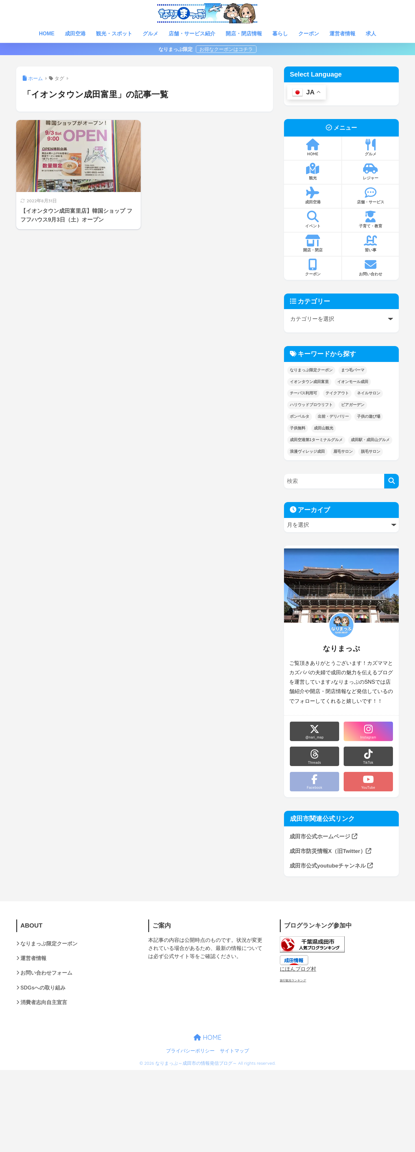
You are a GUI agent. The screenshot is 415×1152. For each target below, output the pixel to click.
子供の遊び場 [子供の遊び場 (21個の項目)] (368, 416)
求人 (371, 33)
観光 (312, 171)
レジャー (370, 171)
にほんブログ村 (298, 969)
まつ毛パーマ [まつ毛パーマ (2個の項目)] (352, 370)
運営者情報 (342, 33)
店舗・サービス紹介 (192, 33)
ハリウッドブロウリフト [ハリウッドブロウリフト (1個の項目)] (311, 404)
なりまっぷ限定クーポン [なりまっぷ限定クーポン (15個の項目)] (311, 370)
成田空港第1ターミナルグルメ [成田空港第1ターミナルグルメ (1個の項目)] (316, 440)
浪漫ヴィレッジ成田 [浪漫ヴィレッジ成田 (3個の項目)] (307, 451)
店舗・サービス (370, 195)
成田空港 (75, 33)
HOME (46, 33)
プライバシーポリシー (190, 1051)
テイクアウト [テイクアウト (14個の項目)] (337, 393)
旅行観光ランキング (293, 980)
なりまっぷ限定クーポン (48, 943)
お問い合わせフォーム (46, 973)
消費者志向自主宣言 (43, 1002)
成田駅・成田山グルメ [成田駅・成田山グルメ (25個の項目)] (370, 440)
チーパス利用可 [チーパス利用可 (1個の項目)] (303, 393)
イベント (312, 219)
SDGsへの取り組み (42, 987)
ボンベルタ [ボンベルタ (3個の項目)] (299, 416)
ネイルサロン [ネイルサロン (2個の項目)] (368, 393)
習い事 (370, 243)
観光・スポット (114, 33)
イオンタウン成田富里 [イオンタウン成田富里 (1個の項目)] (309, 381)
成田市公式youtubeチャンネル (331, 866)
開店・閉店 (312, 243)
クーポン (308, 33)
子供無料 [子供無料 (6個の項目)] (297, 428)
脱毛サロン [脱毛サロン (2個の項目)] (370, 451)
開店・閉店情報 (244, 33)
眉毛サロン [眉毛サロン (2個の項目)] (343, 451)
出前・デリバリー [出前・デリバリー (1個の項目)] (333, 416)
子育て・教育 (370, 219)
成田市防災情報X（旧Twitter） (330, 851)
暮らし (280, 33)
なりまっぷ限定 (176, 49)
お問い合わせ (370, 267)
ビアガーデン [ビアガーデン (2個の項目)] (352, 404)
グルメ (150, 33)
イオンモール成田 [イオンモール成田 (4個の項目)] (352, 381)
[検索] (391, 481)
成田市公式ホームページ (323, 837)
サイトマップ (234, 1051)
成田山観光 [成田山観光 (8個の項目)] (323, 428)
